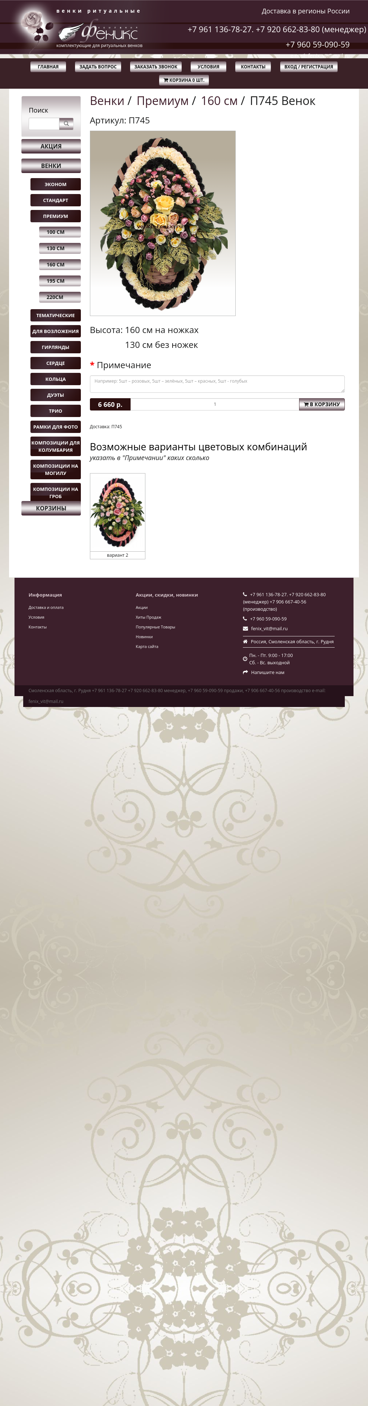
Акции (142, 607)
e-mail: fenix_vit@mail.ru (320, 55)
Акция (51, 146)
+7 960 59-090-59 (318, 44)
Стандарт (55, 200)
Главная (48, 67)
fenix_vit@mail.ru (269, 629)
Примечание (124, 365)
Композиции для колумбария (55, 446)
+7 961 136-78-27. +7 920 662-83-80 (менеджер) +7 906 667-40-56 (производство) (284, 602)
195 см (55, 280)
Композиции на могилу (55, 469)
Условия (208, 67)
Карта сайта (147, 646)
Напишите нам (268, 672)
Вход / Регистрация (309, 67)
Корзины (51, 508)
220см (54, 297)
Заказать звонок (156, 67)
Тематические (55, 315)
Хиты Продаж (148, 617)
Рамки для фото (55, 427)
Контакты (253, 67)
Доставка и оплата (46, 607)
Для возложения (55, 331)
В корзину (322, 404)
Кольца (55, 379)
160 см (55, 264)
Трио (55, 411)
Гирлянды (55, 347)
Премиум (55, 216)
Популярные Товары (155, 627)
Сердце (55, 363)
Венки (51, 166)
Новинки (144, 636)
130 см (55, 248)
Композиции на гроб (55, 493)
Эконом (55, 184)
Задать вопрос (98, 67)
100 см (55, 231)
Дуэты (55, 395)
